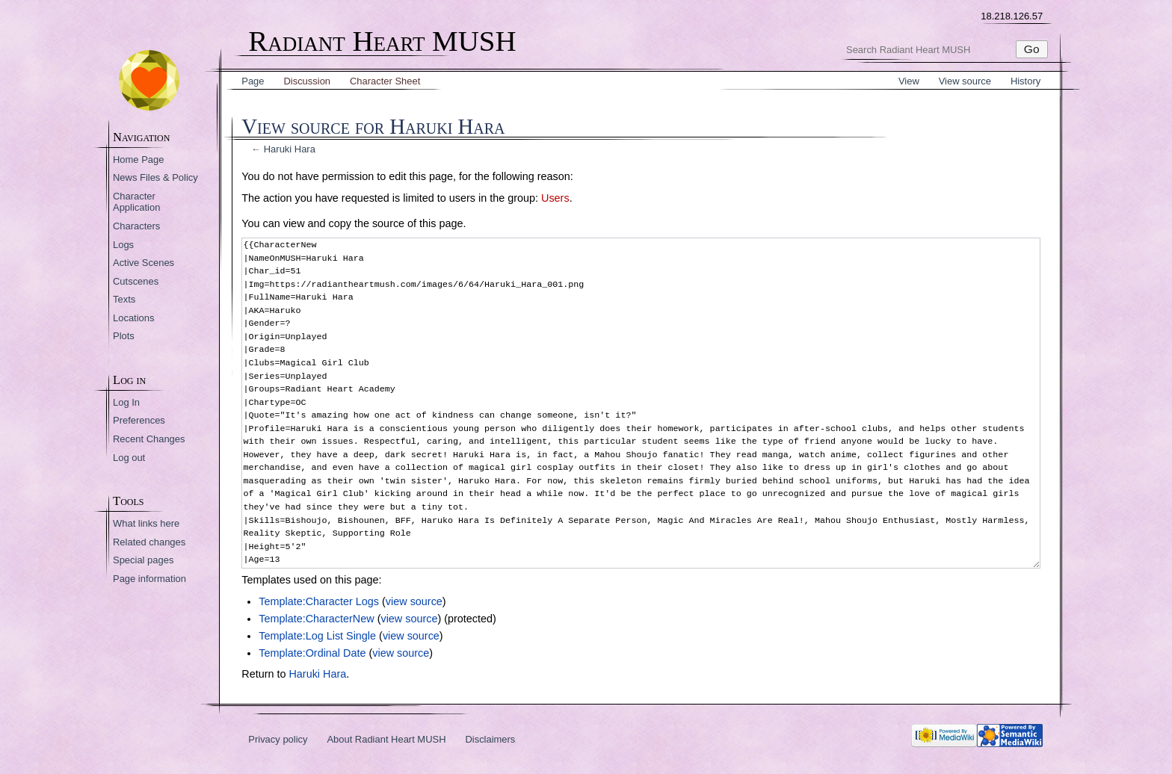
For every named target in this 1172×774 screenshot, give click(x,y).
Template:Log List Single (317, 636)
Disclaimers (490, 739)
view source (414, 601)
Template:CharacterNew (316, 619)
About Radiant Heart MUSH (386, 739)
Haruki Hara (289, 149)
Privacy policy (277, 739)
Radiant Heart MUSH (382, 41)
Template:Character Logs (319, 601)
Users (555, 198)
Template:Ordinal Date (312, 653)
